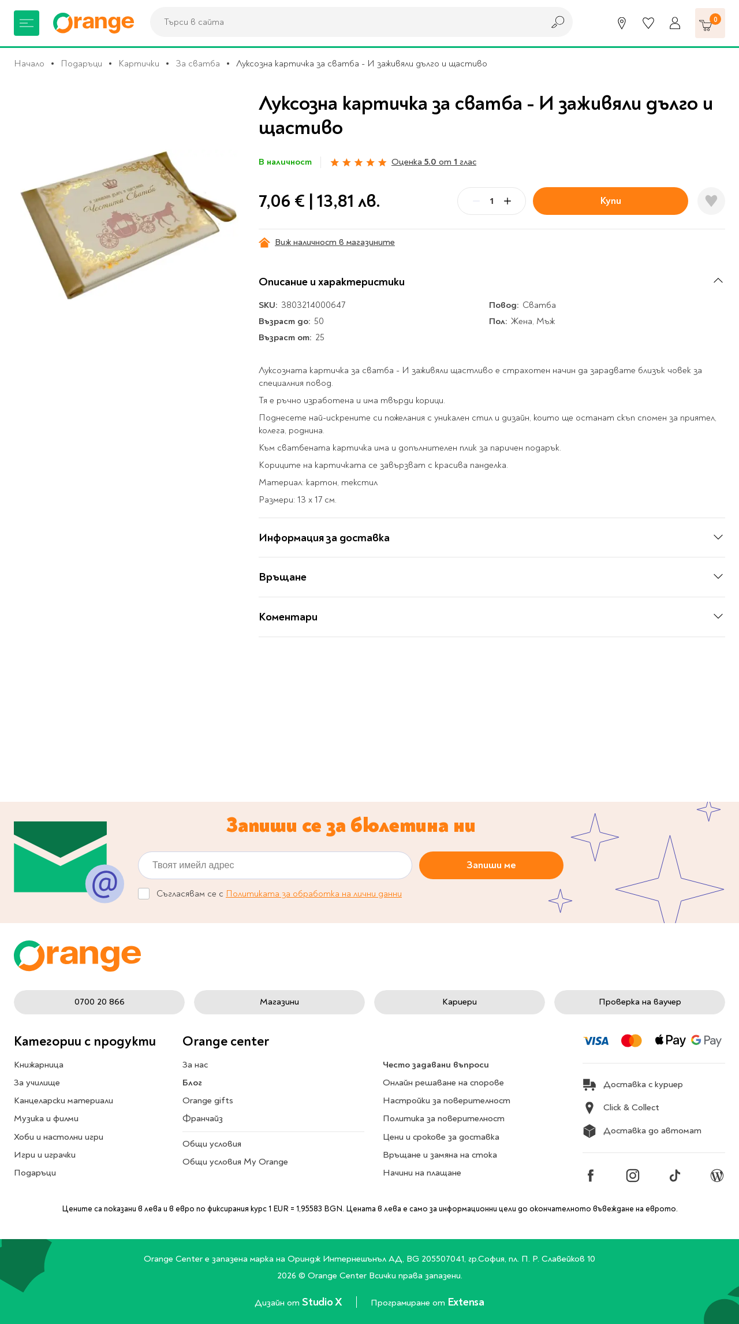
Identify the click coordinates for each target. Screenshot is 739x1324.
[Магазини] (621, 23)
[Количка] (710, 23)
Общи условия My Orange (235, 1161)
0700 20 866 (99, 1001)
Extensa (465, 1302)
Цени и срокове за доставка (441, 1137)
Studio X (323, 1302)
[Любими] (648, 23)
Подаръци (81, 63)
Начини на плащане (422, 1172)
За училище (37, 1082)
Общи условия (211, 1144)
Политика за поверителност (444, 1118)
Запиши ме (491, 865)
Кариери (459, 1001)
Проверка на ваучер (640, 1001)
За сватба (198, 63)
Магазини (279, 1001)
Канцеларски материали (63, 1100)
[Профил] (675, 23)
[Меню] (26, 23)
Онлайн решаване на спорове (443, 1082)
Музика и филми (46, 1118)
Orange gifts (207, 1100)
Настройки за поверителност (446, 1100)
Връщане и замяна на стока (440, 1155)
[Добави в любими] (711, 201)
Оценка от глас (433, 162)
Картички (138, 63)
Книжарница (39, 1064)
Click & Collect (621, 1108)
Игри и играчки (45, 1155)
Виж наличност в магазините (327, 242)
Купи (610, 200)
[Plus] (507, 201)
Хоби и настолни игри (58, 1137)
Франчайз (202, 1118)
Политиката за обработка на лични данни (314, 893)
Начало (29, 63)
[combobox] (343, 22)
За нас (195, 1064)
